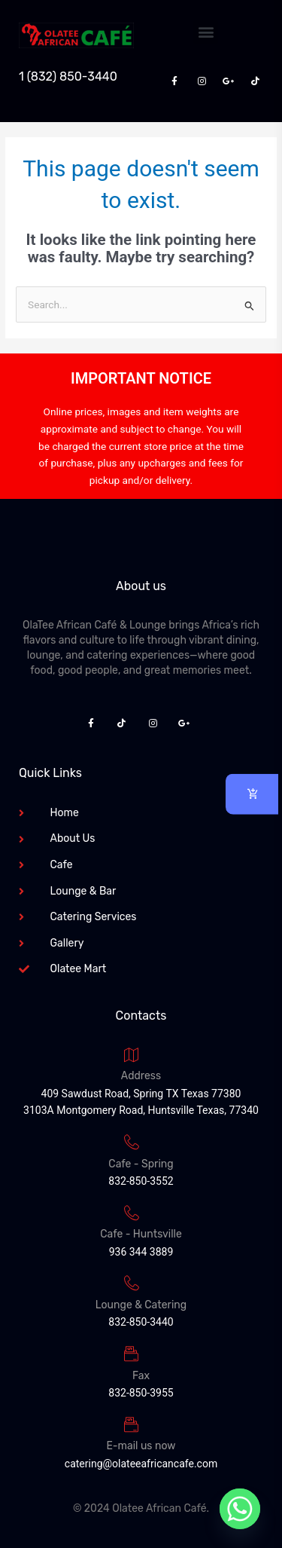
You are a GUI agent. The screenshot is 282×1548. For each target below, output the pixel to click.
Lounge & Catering (141, 1305)
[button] (205, 32)
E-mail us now (141, 1445)
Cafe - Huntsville (141, 1234)
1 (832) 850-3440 (68, 76)
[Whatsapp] (240, 1508)
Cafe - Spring (140, 1164)
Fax (141, 1375)
